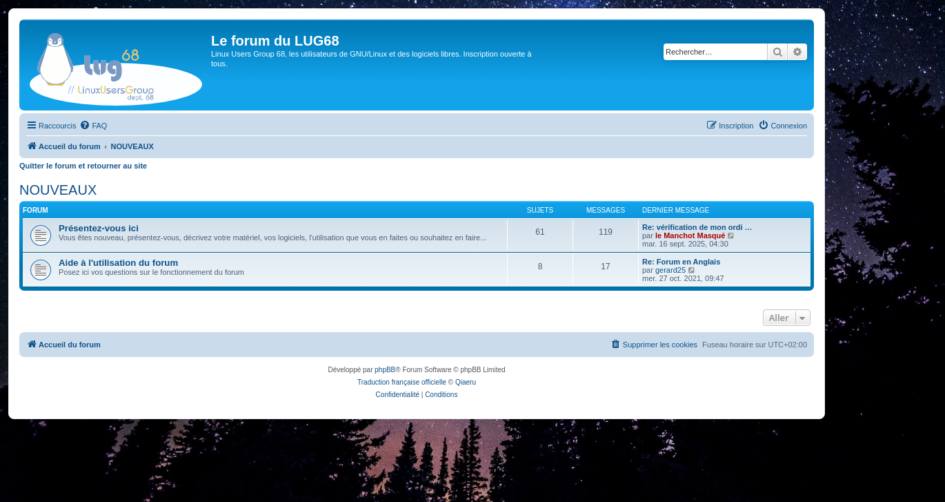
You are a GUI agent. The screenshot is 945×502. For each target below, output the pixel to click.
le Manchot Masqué (690, 235)
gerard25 (670, 270)
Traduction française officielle (401, 382)
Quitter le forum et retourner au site (83, 166)
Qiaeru (465, 382)
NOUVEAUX (58, 189)
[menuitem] (93, 125)
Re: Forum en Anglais (681, 262)
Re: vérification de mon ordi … (697, 227)
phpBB (385, 370)
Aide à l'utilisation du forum (118, 263)
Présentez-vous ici (99, 228)
